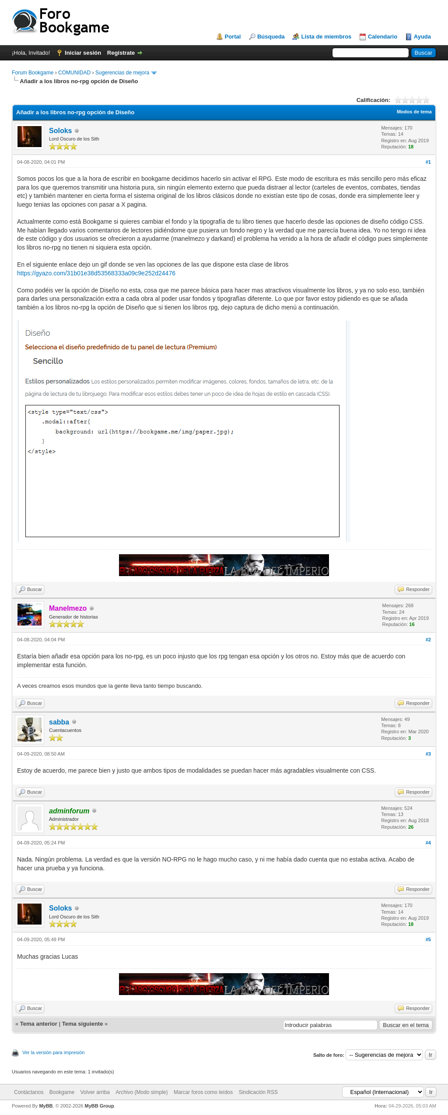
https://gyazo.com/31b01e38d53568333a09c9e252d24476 (96, 273)
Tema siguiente (82, 1023)
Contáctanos (28, 1092)
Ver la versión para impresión (53, 1052)
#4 (428, 842)
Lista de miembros (326, 36)
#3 (428, 753)
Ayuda (422, 36)
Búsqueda (271, 36)
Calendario (382, 36)
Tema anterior (38, 1023)
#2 (428, 639)
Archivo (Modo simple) (142, 1092)
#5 (428, 939)
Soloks (60, 130)
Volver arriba (94, 1092)
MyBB (45, 1105)
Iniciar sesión (83, 52)
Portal (233, 36)
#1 (428, 162)
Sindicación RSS (258, 1092)
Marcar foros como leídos (203, 1092)
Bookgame (61, 1092)
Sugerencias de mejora (122, 73)
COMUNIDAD (74, 73)
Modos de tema (414, 111)
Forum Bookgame (32, 73)
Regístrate (121, 52)
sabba (59, 722)
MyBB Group (99, 1105)
